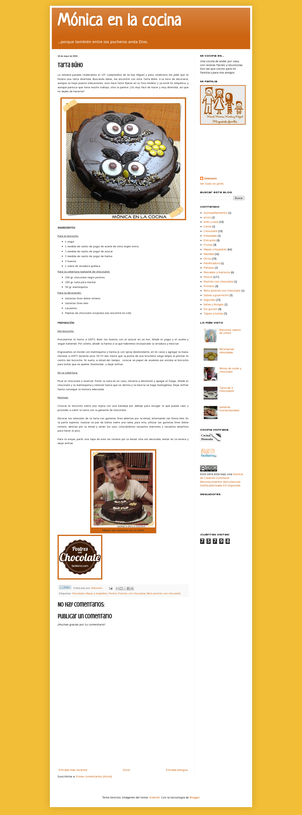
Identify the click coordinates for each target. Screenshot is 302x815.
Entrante (210, 240)
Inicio (126, 770)
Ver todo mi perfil (212, 183)
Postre (113, 593)
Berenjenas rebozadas (226, 350)
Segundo (209, 300)
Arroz (207, 217)
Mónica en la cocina (119, 21)
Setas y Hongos (214, 304)
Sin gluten (210, 309)
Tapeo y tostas (213, 313)
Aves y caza (211, 222)
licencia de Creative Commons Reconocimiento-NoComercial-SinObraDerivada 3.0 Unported (221, 479)
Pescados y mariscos (217, 272)
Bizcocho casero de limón (230, 331)
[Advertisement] (123, 739)
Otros (207, 258)
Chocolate (78, 593)
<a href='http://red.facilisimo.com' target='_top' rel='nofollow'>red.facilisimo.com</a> (208, 453)
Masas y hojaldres (96, 593)
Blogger (195, 797)
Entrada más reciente (73, 770)
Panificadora (212, 263)
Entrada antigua (177, 770)
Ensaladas (210, 235)
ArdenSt (154, 797)
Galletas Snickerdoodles (229, 408)
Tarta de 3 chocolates (226, 389)
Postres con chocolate (132, 593)
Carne (207, 226)
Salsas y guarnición (216, 295)
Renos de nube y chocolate (230, 370)
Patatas (209, 267)
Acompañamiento (215, 213)
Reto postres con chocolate (164, 593)
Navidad (209, 254)
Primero (209, 286)
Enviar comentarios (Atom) (94, 776)
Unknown (210, 178)
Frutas (208, 245)
